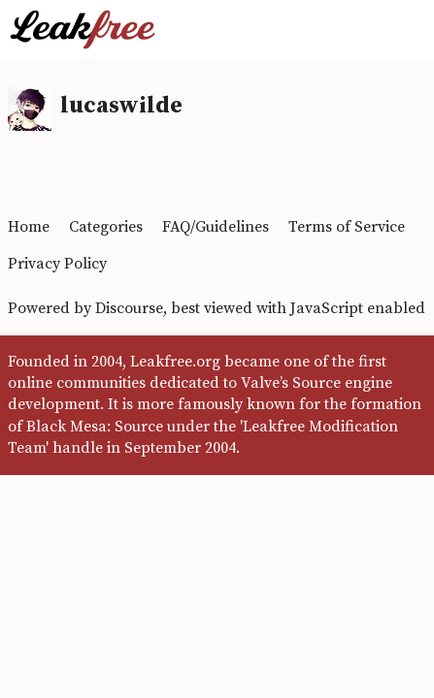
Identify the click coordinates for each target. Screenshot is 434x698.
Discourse (129, 308)
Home (29, 227)
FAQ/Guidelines (215, 227)
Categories (106, 227)
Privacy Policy (57, 263)
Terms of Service (346, 227)
